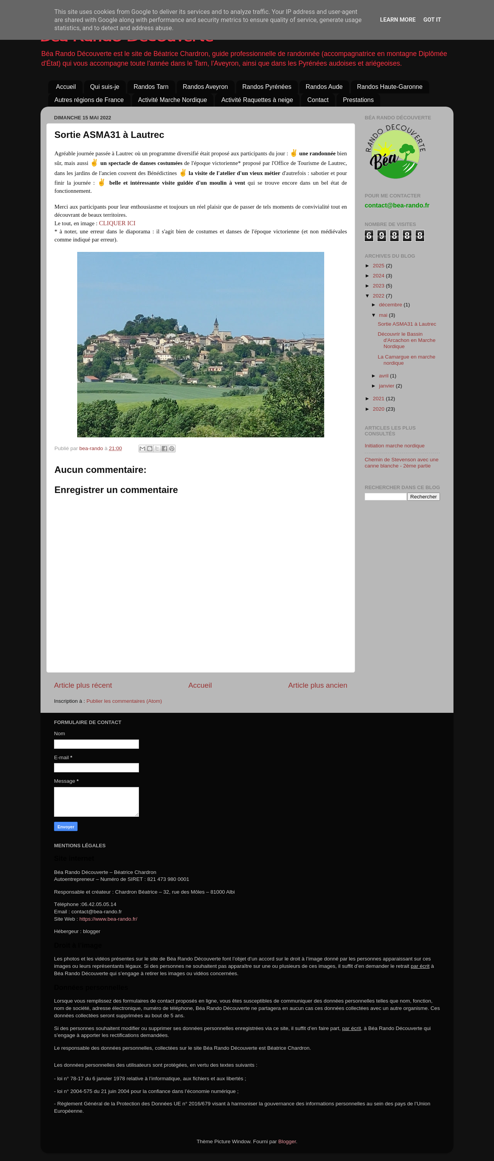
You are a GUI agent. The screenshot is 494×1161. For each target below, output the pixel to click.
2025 (379, 266)
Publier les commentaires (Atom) (124, 701)
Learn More (398, 19)
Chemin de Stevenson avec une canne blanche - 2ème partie (401, 463)
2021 (379, 398)
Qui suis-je (105, 86)
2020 (379, 409)
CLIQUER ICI (117, 223)
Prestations (358, 100)
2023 (379, 286)
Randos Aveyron (205, 86)
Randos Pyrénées (266, 86)
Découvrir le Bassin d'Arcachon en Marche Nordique (407, 340)
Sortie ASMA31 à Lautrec (407, 324)
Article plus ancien (317, 685)
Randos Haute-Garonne (390, 86)
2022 (379, 296)
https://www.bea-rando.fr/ (108, 919)
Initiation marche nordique (395, 446)
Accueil (66, 86)
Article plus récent (83, 685)
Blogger (287, 1141)
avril (384, 376)
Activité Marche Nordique (172, 100)
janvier (387, 386)
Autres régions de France (89, 100)
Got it (432, 19)
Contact (317, 100)
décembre (391, 305)
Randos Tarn (151, 86)
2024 (379, 276)
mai (384, 315)
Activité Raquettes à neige (257, 100)
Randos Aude (324, 86)
